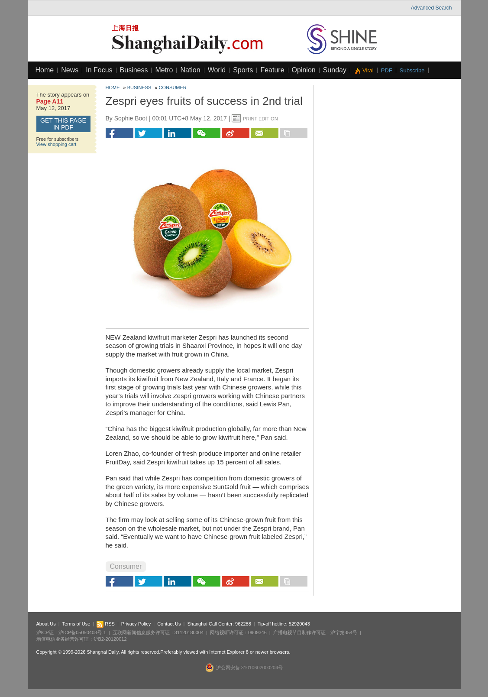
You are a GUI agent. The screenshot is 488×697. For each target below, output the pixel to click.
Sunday (334, 70)
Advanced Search (431, 8)
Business (134, 70)
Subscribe (412, 70)
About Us (46, 623)
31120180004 (189, 632)
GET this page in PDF (63, 124)
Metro (164, 70)
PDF (386, 70)
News (69, 70)
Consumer (173, 87)
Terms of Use (76, 623)
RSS (106, 623)
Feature (272, 70)
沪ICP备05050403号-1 (82, 632)
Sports (243, 70)
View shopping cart (56, 144)
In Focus (99, 70)
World (217, 70)
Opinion (304, 70)
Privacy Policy (136, 623)
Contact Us (169, 623)
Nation (190, 70)
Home (45, 70)
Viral (368, 70)
